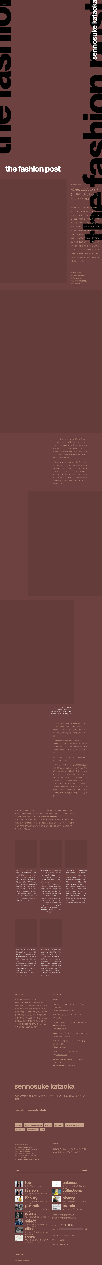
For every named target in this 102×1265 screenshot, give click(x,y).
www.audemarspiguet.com (65, 1010)
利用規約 (62, 1240)
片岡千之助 (20, 1129)
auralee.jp (59, 1018)
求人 (54, 1240)
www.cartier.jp (61, 1028)
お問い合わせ (76, 1235)
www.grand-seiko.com (63, 1036)
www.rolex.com (61, 1055)
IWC (42, 1129)
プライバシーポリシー (60, 1244)
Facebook (69, 1225)
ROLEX (48, 1125)
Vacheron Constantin (33, 1125)
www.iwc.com (61, 1047)
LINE (72, 1225)
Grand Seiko (33, 1129)
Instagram (62, 1225)
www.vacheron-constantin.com (66, 1065)
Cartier (19, 1125)
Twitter (65, 1225)
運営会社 (55, 1235)
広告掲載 (65, 1235)
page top (19, 1254)
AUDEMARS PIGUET (74, 1125)
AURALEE (59, 1125)
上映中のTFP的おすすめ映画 (63, 1215)
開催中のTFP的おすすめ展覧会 (64, 1218)
